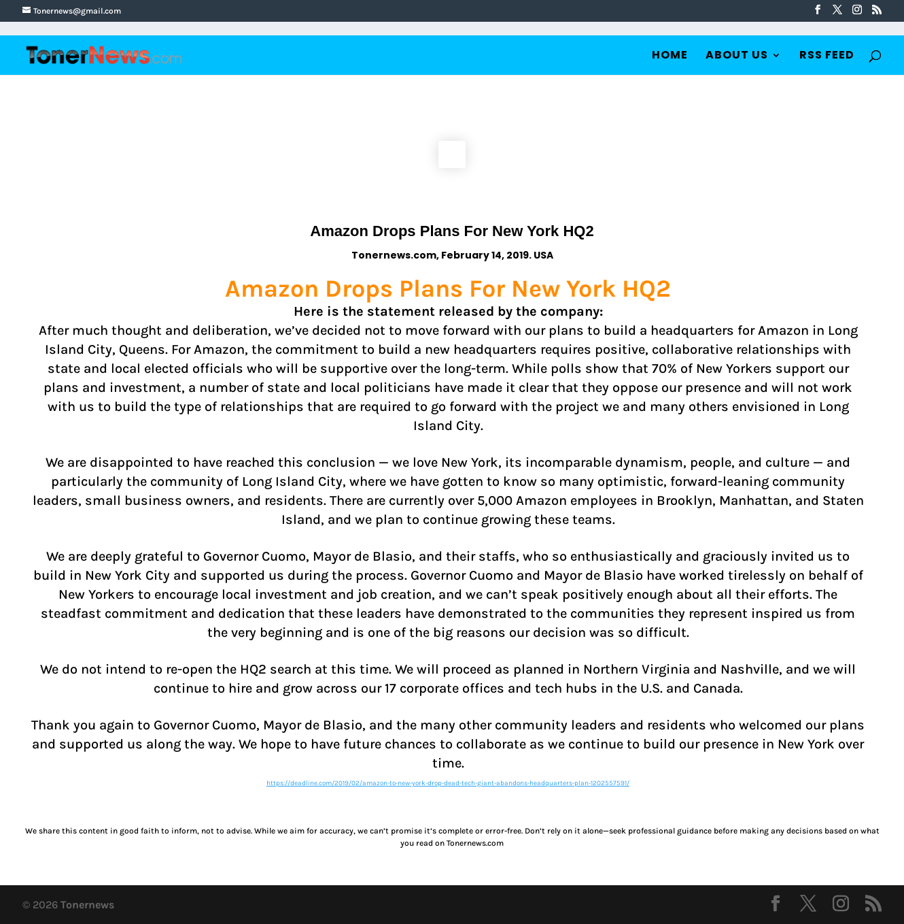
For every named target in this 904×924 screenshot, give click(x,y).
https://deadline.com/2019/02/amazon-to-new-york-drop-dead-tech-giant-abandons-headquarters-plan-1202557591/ (447, 783)
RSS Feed (826, 56)
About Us (737, 56)
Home (670, 56)
